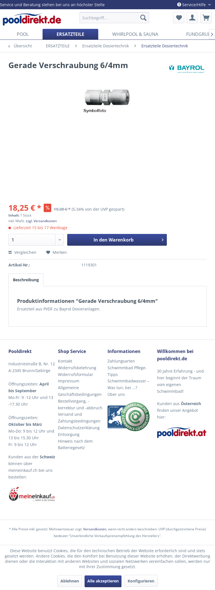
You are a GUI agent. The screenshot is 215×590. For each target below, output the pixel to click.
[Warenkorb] (206, 17)
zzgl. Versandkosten (41, 221)
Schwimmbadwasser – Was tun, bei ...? (128, 384)
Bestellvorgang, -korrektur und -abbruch (80, 404)
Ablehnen (69, 581)
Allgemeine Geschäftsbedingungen (80, 391)
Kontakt (65, 361)
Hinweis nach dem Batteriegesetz (75, 444)
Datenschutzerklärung (79, 427)
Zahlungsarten (121, 361)
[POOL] (23, 34)
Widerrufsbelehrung (77, 367)
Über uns (116, 394)
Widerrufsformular (75, 374)
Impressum (68, 381)
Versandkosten (94, 529)
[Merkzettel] (178, 17)
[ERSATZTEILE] (70, 34)
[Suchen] (143, 17)
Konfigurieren (141, 581)
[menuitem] (114, 17)
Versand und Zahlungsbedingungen (79, 418)
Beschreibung (26, 279)
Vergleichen (22, 252)
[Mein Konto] (192, 17)
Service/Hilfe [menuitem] (192, 4)
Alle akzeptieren (103, 581)
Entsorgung (69, 434)
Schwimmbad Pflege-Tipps (127, 371)
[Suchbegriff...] (114, 17)
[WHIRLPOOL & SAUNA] (135, 34)
